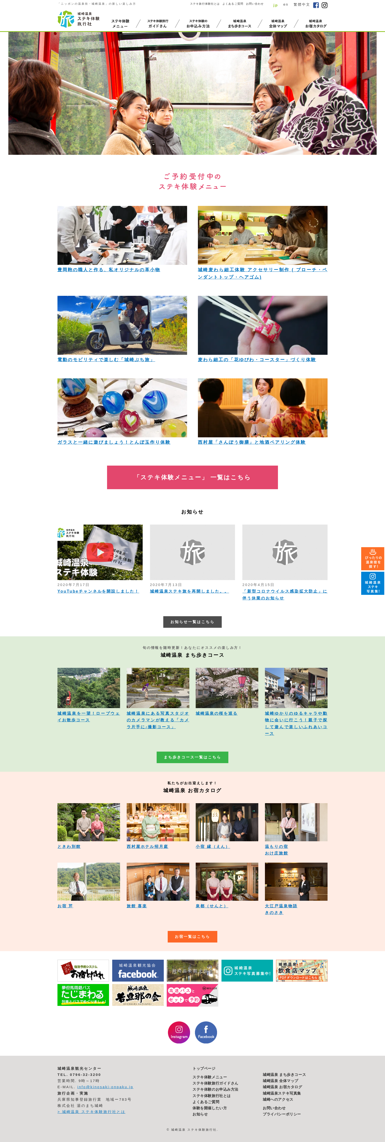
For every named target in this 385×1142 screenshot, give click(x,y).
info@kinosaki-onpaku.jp (105, 1087)
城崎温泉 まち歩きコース (284, 1075)
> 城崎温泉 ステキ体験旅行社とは (91, 1112)
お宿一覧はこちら (192, 937)
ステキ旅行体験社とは (205, 3)
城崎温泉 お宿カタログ (282, 1087)
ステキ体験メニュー (209, 1077)
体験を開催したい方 (209, 1108)
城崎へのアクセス (278, 1099)
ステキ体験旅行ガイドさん (215, 1083)
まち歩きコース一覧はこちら (192, 757)
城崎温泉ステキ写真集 (282, 1093)
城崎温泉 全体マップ (280, 1081)
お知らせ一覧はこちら (192, 622)
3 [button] (343, 145)
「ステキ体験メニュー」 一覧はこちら (192, 477)
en (286, 4)
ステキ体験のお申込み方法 (215, 1089)
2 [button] (338, 145)
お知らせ (200, 1114)
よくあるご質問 (232, 3)
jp (275, 5)
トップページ (204, 1069)
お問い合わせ (255, 3)
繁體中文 (302, 4)
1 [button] (332, 145)
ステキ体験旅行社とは (211, 1096)
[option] (192, 93)
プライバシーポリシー (282, 1114)
